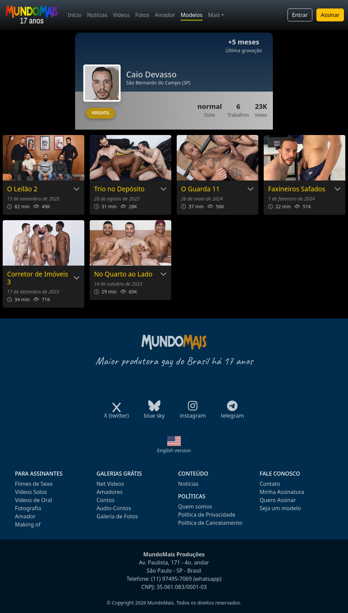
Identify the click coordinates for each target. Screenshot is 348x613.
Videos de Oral (33, 500)
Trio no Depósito (119, 189)
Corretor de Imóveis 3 (37, 278)
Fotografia (28, 508)
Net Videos (110, 483)
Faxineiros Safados (296, 189)
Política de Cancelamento (210, 522)
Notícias (97, 15)
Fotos (142, 15)
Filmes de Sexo (34, 483)
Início (75, 15)
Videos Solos (31, 492)
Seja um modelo (280, 508)
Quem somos (195, 506)
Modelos (191, 15)
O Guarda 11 (200, 189)
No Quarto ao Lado (123, 274)
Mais (214, 15)
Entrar (300, 15)
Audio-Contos (114, 508)
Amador (165, 15)
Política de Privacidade (206, 514)
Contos (106, 500)
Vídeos (121, 15)
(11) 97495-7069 (171, 578)
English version (174, 450)
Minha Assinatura (282, 492)
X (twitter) (116, 413)
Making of (27, 524)
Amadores (110, 492)
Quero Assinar (278, 500)
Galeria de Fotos (117, 516)
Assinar (330, 15)
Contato (270, 483)
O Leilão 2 (22, 189)
